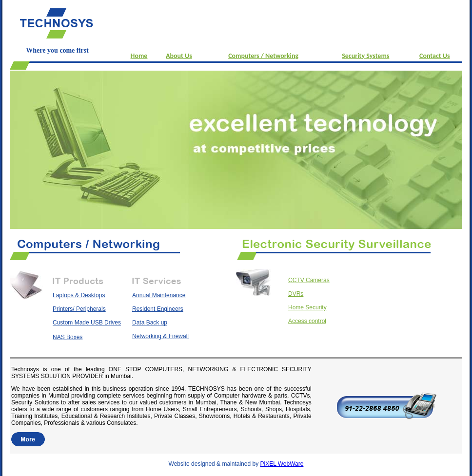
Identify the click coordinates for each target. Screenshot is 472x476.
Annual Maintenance (158, 295)
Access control (307, 321)
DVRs (295, 293)
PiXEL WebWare (281, 463)
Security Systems (365, 56)
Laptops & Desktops (79, 295)
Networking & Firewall (160, 336)
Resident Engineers (157, 308)
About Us (179, 56)
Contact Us (434, 56)
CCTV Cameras (309, 280)
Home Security (307, 307)
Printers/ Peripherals (79, 308)
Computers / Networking (263, 56)
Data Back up (149, 322)
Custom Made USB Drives (87, 322)
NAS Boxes (67, 337)
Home (139, 56)
